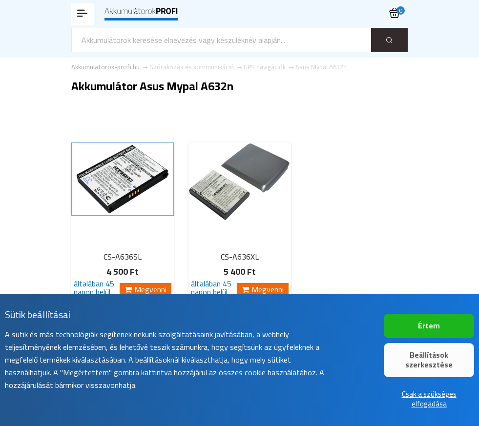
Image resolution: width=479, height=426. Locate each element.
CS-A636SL (123, 256)
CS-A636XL (240, 256)
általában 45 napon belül (94, 288)
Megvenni (146, 289)
